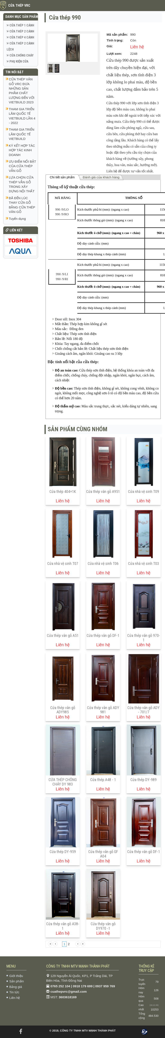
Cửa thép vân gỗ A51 (63, 635)
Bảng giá (15, 987)
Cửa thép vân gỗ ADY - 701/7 (143, 709)
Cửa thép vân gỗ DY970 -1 (103, 926)
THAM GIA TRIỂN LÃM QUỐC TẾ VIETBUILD (21, 134)
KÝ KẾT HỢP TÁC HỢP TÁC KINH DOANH (22, 150)
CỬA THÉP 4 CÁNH (21, 37)
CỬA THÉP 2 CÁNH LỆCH (20, 46)
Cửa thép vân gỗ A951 (103, 491)
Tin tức (14, 992)
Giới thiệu (16, 976)
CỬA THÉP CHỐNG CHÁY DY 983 (63, 781)
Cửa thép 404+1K (62, 491)
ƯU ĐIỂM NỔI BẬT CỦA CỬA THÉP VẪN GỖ (22, 166)
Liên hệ (14, 998)
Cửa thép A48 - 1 (103, 779)
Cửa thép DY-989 (143, 779)
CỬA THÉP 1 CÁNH (21, 25)
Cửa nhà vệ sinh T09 (143, 491)
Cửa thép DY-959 (63, 851)
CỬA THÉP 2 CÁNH (21, 31)
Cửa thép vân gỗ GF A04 (103, 853)
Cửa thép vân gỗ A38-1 (62, 926)
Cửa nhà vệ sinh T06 (103, 563)
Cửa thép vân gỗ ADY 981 (103, 709)
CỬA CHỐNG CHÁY (21, 55)
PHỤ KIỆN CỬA (18, 61)
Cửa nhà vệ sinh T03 (143, 563)
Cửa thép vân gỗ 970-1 (143, 637)
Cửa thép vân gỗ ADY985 (62, 709)
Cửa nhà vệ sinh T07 (62, 563)
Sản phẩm (16, 981)
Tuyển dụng (17, 218)
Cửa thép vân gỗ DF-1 (103, 635)
